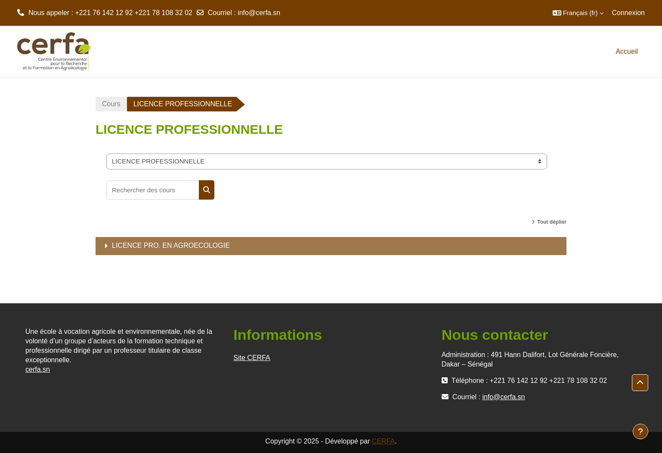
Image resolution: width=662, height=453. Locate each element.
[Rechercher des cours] (152, 190)
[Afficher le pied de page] (640, 431)
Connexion (628, 12)
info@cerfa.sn (259, 12)
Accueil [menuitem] (627, 51)
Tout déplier (551, 222)
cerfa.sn (37, 369)
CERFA (383, 441)
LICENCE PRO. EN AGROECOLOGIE (171, 245)
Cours (111, 104)
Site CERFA (251, 357)
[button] (578, 13)
